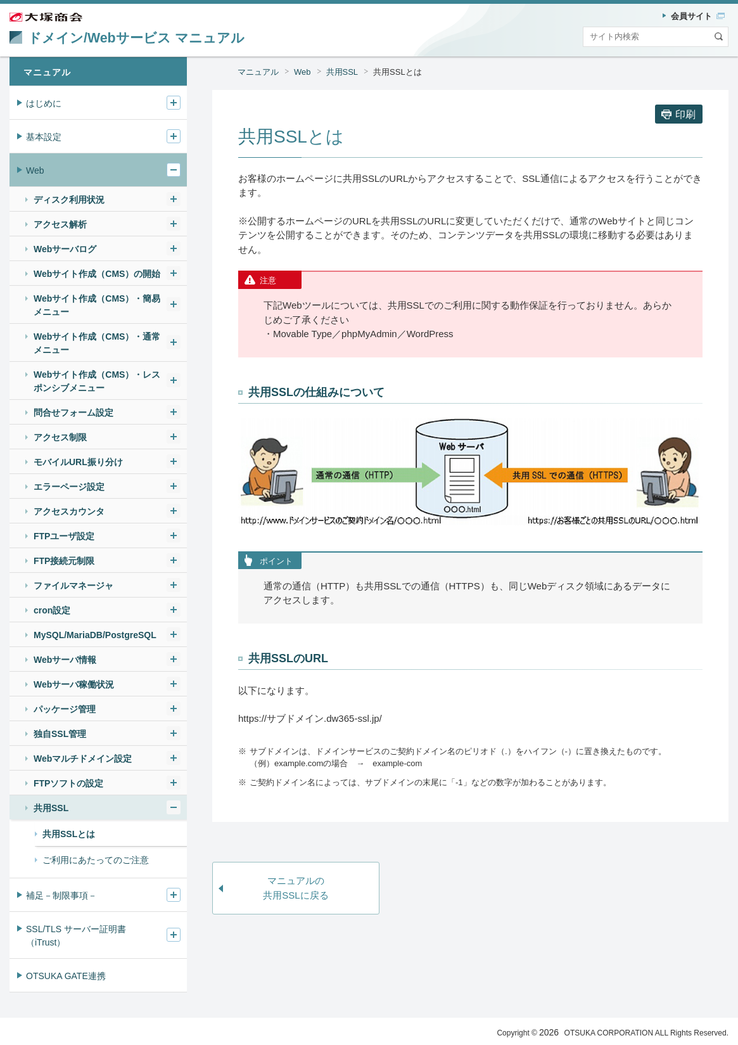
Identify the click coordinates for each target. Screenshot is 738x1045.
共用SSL (342, 72)
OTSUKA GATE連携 (66, 976)
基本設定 (43, 137)
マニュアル (258, 72)
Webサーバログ (65, 249)
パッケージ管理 (65, 709)
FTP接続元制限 (64, 561)
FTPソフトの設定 (68, 783)
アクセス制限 (60, 437)
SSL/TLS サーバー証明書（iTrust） (76, 935)
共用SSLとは (397, 72)
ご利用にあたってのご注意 (95, 860)
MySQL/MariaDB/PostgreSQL (95, 635)
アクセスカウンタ (69, 511)
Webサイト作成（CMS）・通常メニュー (97, 343)
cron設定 (52, 610)
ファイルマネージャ (73, 585)
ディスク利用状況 (69, 200)
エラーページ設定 (69, 487)
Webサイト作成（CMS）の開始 (97, 274)
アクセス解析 (60, 224)
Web (302, 72)
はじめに (43, 103)
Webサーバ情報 (65, 660)
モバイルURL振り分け (78, 462)
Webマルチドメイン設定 (83, 758)
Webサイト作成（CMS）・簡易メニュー (97, 305)
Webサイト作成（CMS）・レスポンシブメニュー (97, 381)
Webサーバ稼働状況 (74, 684)
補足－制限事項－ (61, 895)
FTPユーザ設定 (64, 536)
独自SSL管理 (60, 734)
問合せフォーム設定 (73, 412)
